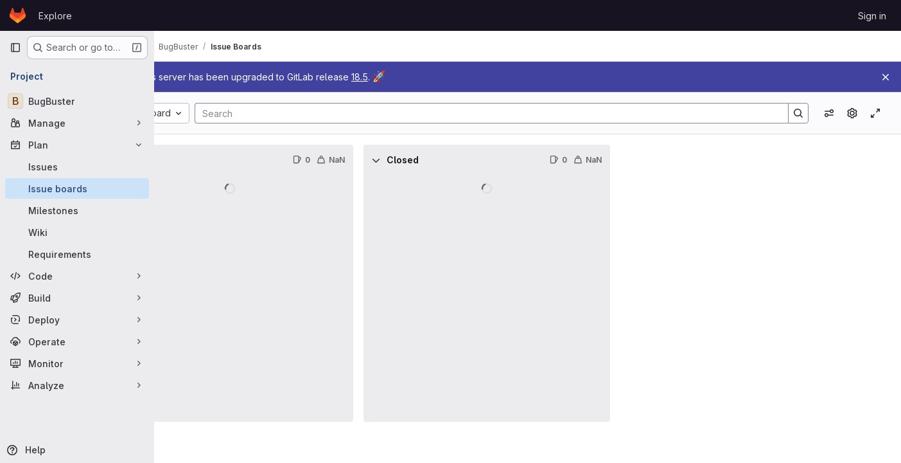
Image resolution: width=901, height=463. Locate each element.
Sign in (872, 15)
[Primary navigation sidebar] (15, 47)
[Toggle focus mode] (875, 113)
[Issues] (77, 166)
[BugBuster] (77, 101)
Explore (55, 15)
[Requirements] (77, 254)
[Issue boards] (77, 188)
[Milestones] (77, 210)
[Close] (885, 77)
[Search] (516, 113)
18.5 (422, 76)
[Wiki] (77, 232)
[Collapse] (182, 160)
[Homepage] (17, 15)
